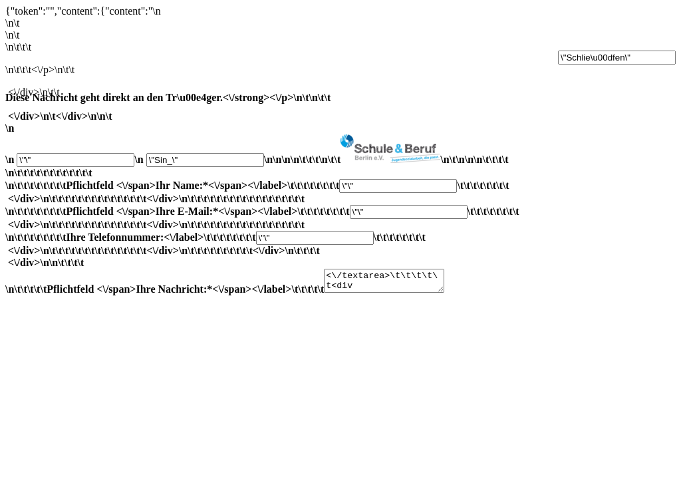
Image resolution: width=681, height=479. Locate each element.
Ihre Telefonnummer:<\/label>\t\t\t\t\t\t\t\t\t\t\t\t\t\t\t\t (340, 265)
